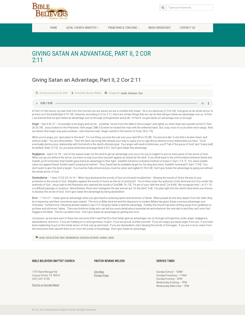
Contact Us (187, 27)
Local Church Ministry (82, 27)
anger (42, 237)
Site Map (99, 271)
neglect (103, 237)
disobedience (72, 237)
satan (111, 237)
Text (140, 93)
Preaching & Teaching (123, 27)
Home (53, 27)
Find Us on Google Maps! (45, 285)
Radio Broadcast (159, 27)
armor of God (52, 237)
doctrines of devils (89, 237)
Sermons (132, 93)
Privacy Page (101, 275)
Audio (124, 93)
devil (62, 237)
